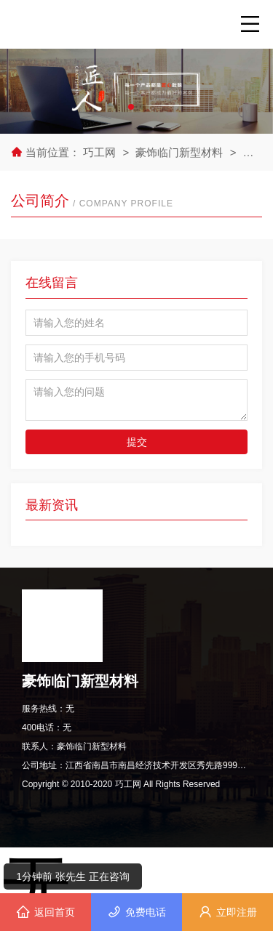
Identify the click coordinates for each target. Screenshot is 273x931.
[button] (131, 107)
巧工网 (101, 152)
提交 (137, 442)
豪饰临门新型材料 (179, 152)
